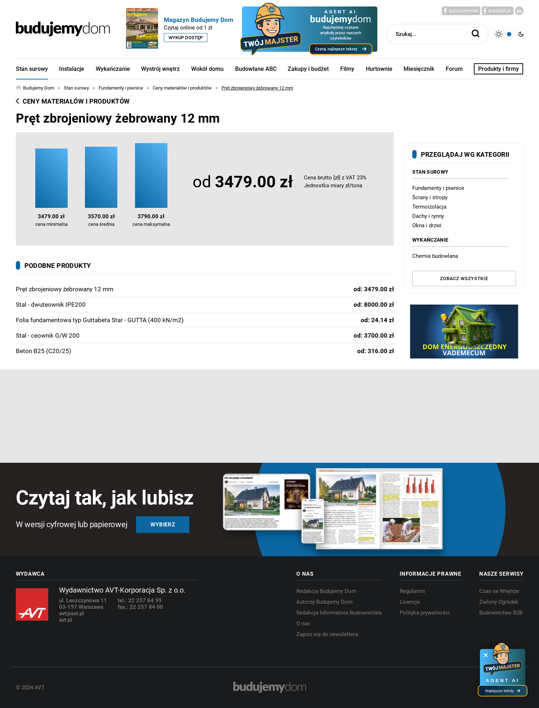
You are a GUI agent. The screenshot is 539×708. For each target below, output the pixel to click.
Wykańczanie (113, 68)
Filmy (347, 68)
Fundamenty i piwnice (438, 188)
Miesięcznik (419, 68)
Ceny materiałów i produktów (73, 101)
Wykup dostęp (186, 37)
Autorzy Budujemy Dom (324, 602)
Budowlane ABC (256, 68)
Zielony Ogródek (498, 602)
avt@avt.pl (71, 613)
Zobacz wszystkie (464, 278)
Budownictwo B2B (500, 612)
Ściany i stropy (430, 197)
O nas (303, 623)
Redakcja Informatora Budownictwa (339, 612)
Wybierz (163, 524)
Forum (454, 68)
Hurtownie (379, 68)
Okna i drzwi (426, 225)
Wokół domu (207, 68)
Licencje (410, 602)
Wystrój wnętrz (160, 68)
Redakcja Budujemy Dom (326, 591)
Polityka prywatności (425, 612)
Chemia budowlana (435, 256)
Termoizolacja (429, 207)
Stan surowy (32, 68)
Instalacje (71, 68)
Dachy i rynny (428, 216)
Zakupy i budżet (308, 68)
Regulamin (412, 591)
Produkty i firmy (498, 68)
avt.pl (65, 620)
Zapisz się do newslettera (327, 634)
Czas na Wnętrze (499, 591)
